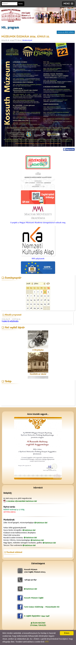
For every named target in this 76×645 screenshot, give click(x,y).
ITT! (47, 642)
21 (31, 304)
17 (41, 300)
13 (28, 300)
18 (45, 300)
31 (41, 308)
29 (35, 308)
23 (38, 304)
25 (45, 304)
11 (45, 296)
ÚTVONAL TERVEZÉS (38, 625)
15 (34, 300)
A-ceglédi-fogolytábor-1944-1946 (36, 616)
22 (35, 304)
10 (41, 296)
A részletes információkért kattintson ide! (21, 501)
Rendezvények (27, 40)
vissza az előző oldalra (66, 32)
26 (48, 304)
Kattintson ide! (41, 523)
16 (38, 300)
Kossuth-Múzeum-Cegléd (33, 598)
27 (28, 308)
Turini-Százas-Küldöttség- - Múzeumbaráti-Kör (41, 607)
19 (48, 300)
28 (31, 308)
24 (41, 304)
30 (38, 308)
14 (31, 300)
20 (28, 304)
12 (48, 296)
